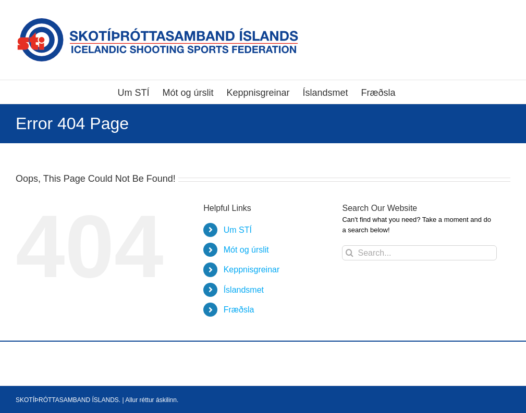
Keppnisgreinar (252, 269)
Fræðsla (239, 309)
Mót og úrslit (246, 249)
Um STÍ (238, 230)
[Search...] (419, 252)
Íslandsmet (244, 289)
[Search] (349, 252)
